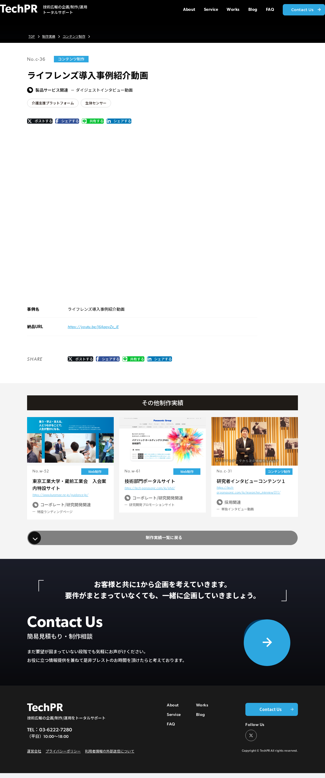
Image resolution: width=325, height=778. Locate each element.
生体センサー (100, 103)
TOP (31, 36)
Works (202, 713)
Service (174, 723)
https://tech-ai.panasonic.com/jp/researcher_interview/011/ (248, 494)
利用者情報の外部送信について (104, 756)
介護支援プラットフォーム (54, 103)
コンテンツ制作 (76, 36)
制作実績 (50, 36)
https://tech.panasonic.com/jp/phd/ (150, 492)
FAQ (171, 732)
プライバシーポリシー (60, 756)
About (173, 713)
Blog (200, 723)
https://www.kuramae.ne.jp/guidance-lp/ (60, 498)
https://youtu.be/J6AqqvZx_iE (95, 330)
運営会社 (33, 756)
